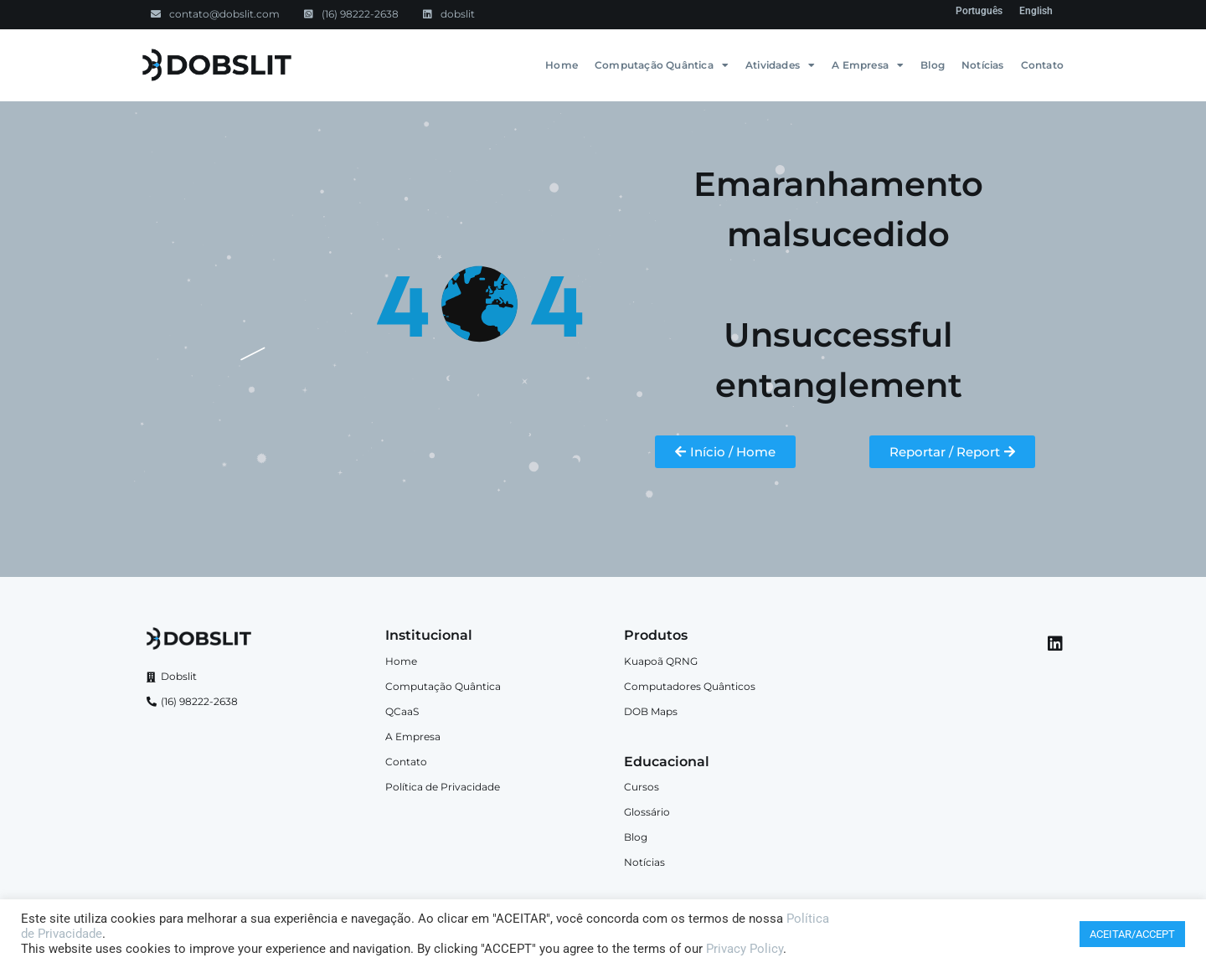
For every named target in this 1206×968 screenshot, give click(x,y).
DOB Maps (651, 711)
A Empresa (868, 65)
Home (561, 65)
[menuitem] (979, 11)
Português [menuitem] (979, 11)
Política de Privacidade (442, 786)
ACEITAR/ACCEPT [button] (1132, 934)
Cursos (641, 786)
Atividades (780, 65)
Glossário (647, 812)
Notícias (982, 65)
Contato (1042, 65)
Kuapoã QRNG (661, 661)
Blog (932, 65)
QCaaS (402, 711)
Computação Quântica (662, 65)
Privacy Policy (744, 948)
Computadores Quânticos (689, 686)
